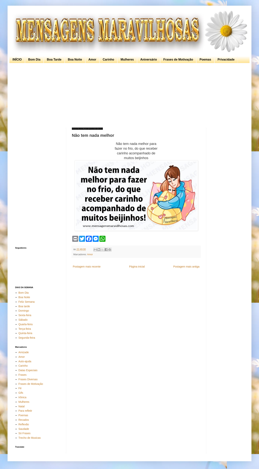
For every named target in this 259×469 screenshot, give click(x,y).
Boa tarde (24, 306)
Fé (20, 388)
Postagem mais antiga (186, 266)
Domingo (24, 310)
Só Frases (25, 433)
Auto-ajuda (25, 361)
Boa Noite (75, 59)
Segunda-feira (27, 337)
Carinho (108, 59)
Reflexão (24, 424)
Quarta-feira (26, 324)
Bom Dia (34, 59)
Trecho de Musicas (30, 437)
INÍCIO (17, 59)
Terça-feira (25, 328)
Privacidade (226, 59)
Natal (22, 406)
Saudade (24, 428)
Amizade (24, 352)
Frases (23, 374)
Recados (24, 419)
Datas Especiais (28, 370)
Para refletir (25, 410)
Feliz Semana (27, 301)
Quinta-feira (25, 333)
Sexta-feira (25, 315)
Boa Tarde (54, 59)
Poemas (205, 59)
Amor (92, 59)
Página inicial (137, 266)
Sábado (23, 319)
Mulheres (127, 59)
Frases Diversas (28, 379)
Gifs (21, 392)
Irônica (22, 397)
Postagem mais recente (87, 266)
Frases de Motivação (178, 59)
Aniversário (148, 59)
